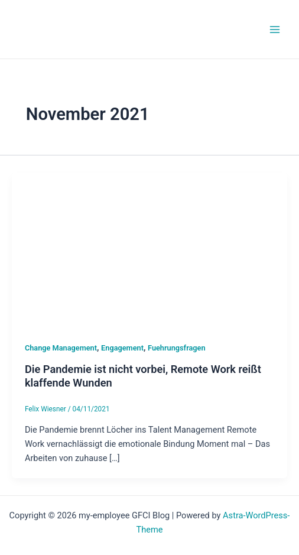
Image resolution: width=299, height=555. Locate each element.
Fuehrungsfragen (177, 347)
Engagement (122, 347)
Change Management (61, 347)
